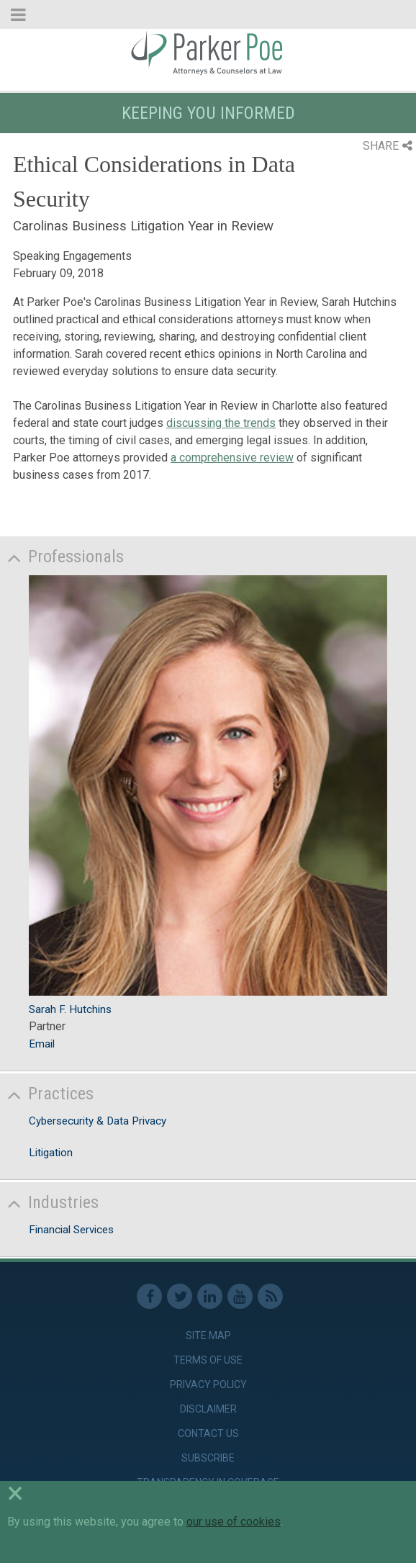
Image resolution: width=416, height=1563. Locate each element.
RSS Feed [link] (270, 1296)
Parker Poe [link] (208, 52)
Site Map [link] (208, 1335)
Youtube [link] (240, 1296)
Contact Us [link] (208, 1433)
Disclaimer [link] (208, 1409)
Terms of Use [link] (208, 1360)
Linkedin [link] (209, 1296)
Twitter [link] (179, 1296)
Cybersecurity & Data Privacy (97, 1120)
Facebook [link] (149, 1296)
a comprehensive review (232, 457)
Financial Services (71, 1229)
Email (42, 1043)
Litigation (51, 1152)
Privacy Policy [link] (208, 1384)
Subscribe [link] (208, 1458)
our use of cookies (233, 1521)
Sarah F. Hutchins (70, 1009)
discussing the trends (221, 423)
